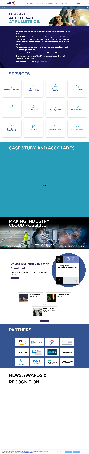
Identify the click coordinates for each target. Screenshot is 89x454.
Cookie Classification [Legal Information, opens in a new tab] (29, 452)
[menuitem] (79, 3)
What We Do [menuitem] (29, 3)
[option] (21, 169)
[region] (44, 452)
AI (11, 110)
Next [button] (46, 185)
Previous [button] (43, 185)
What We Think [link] (39, 3)
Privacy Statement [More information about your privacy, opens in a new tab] (23, 452)
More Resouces (44, 320)
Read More (15, 278)
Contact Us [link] (65, 3)
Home (3, 8)
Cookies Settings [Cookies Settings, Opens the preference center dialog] (60, 451)
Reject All (68, 451)
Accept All (76, 451)
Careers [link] (57, 3)
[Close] (87, 452)
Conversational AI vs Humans (63, 295)
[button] (85, 8)
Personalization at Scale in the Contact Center (49, 310)
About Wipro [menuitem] (49, 3)
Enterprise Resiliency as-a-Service (35, 295)
